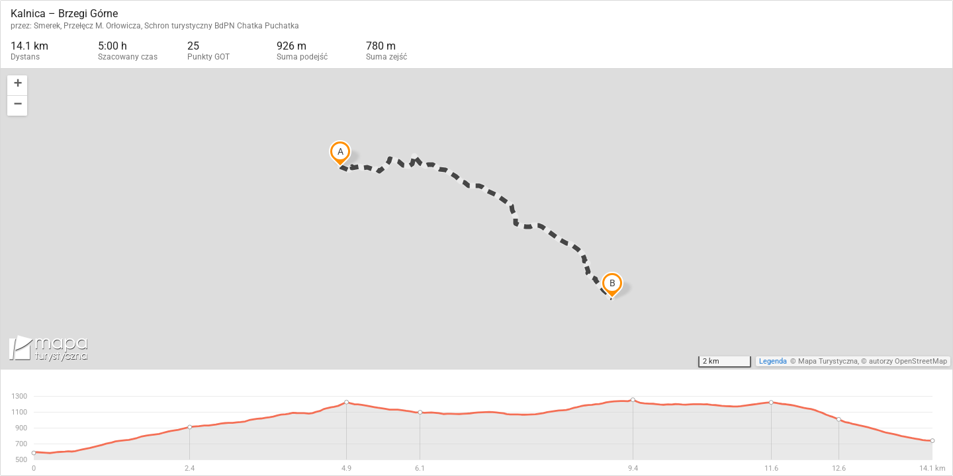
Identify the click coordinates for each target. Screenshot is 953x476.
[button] (17, 85)
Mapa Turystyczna (828, 361)
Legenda (773, 361)
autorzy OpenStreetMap (908, 361)
